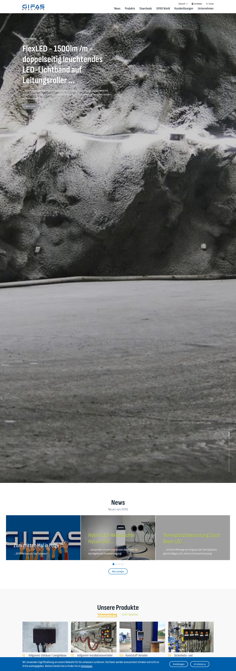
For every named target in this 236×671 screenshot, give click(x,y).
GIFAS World (163, 8)
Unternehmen (206, 8)
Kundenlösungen (183, 8)
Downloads (146, 8)
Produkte (130, 8)
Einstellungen (178, 664)
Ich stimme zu (200, 664)
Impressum (86, 666)
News (117, 8)
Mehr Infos (30, 106)
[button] (113, 564)
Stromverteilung (107, 614)
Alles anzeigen (118, 571)
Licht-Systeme (130, 614)
